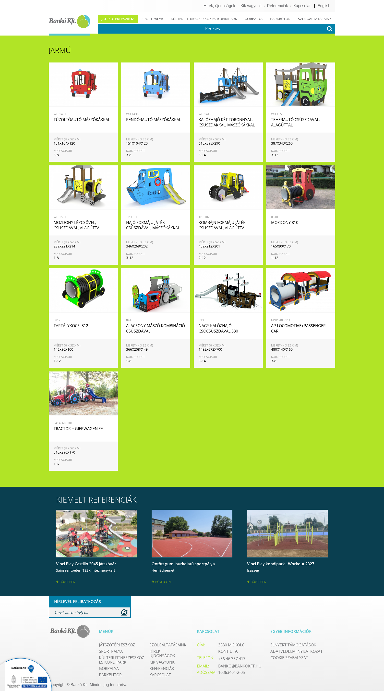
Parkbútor (280, 18)
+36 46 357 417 (231, 657)
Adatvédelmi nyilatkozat (296, 649)
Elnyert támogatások (293, 643)
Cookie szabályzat (289, 656)
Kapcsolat (302, 6)
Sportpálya (152, 18)
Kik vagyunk (251, 6)
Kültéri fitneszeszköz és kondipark (204, 18)
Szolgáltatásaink (315, 18)
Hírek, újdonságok (219, 6)
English (324, 6)
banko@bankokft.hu (240, 664)
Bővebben (65, 581)
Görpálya (254, 18)
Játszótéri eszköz (117, 18)
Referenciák (277, 6)
